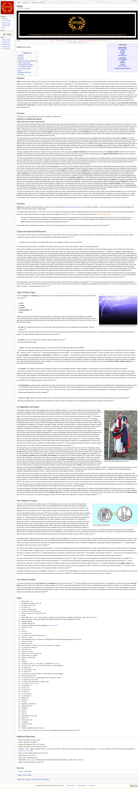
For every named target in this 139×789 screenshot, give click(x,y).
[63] (52, 547)
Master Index (20, 779)
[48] (70, 466)
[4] (67, 85)
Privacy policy (70, 785)
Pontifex (122, 52)
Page (19, 2)
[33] (21, 357)
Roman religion (27, 775)
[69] (130, 557)
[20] (90, 281)
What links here (6, 39)
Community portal (6, 20)
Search (2, 30)
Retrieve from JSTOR (25, 750)
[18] (75, 272)
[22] (25, 297)
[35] (134, 373)
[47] (72, 445)
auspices (52, 207)
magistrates (77, 207)
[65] (40, 552)
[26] (83, 347)
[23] (25, 329)
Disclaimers (92, 785)
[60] (94, 533)
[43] (89, 418)
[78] (73, 582)
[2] (72, 83)
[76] (71, 572)
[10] (128, 197)
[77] (111, 572)
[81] (79, 730)
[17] (105, 251)
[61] (122, 542)
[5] (73, 85)
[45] (80, 438)
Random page (5, 25)
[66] (111, 552)
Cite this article (6, 48)
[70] (59, 560)
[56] (47, 512)
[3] (89, 83)
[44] (53, 430)
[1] (32, 83)
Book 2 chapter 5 (52, 625)
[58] (28, 521)
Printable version (6, 44)
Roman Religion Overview (122, 68)
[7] (45, 94)
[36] (17, 377)
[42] (92, 416)
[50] (21, 481)
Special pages (5, 42)
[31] (97, 352)
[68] (71, 557)
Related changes (6, 41)
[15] (70, 236)
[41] (113, 400)
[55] (40, 510)
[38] (130, 389)
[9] (29, 106)
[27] (19, 352)
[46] (63, 442)
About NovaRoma (81, 785)
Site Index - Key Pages (77, 42)
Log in (135, 0)
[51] (72, 483)
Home (18, 40)
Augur (122, 64)
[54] (84, 507)
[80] (47, 591)
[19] (124, 276)
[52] (98, 494)
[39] (48, 391)
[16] (73, 236)
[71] (126, 560)
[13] (68, 221)
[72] (99, 562)
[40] (129, 397)
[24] (59, 333)
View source (35, 2)
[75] (56, 570)
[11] (134, 211)
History (42, 2)
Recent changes (6, 24)
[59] (80, 529)
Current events (6, 22)
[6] (79, 90)
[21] (49, 285)
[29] (40, 352)
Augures (28, 8)
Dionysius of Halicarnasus (103, 214)
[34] (127, 368)
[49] (106, 466)
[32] (69, 354)
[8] (44, 102)
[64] (17, 550)
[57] (24, 516)
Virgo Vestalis (122, 55)
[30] (69, 352)
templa (34, 209)
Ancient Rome (35, 779)
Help (3, 27)
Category (19, 775)
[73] (122, 565)
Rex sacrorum (122, 49)
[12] (72, 213)
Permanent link (6, 46)
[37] (56, 379)
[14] (108, 225)
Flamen (122, 50)
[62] (48, 544)
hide (30, 53)
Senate (67, 207)
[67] (22, 554)
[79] (105, 587)
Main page (5, 18)
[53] (101, 494)
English (28, 779)
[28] (31, 352)
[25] (64, 339)
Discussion (25, 2)
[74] (70, 567)
